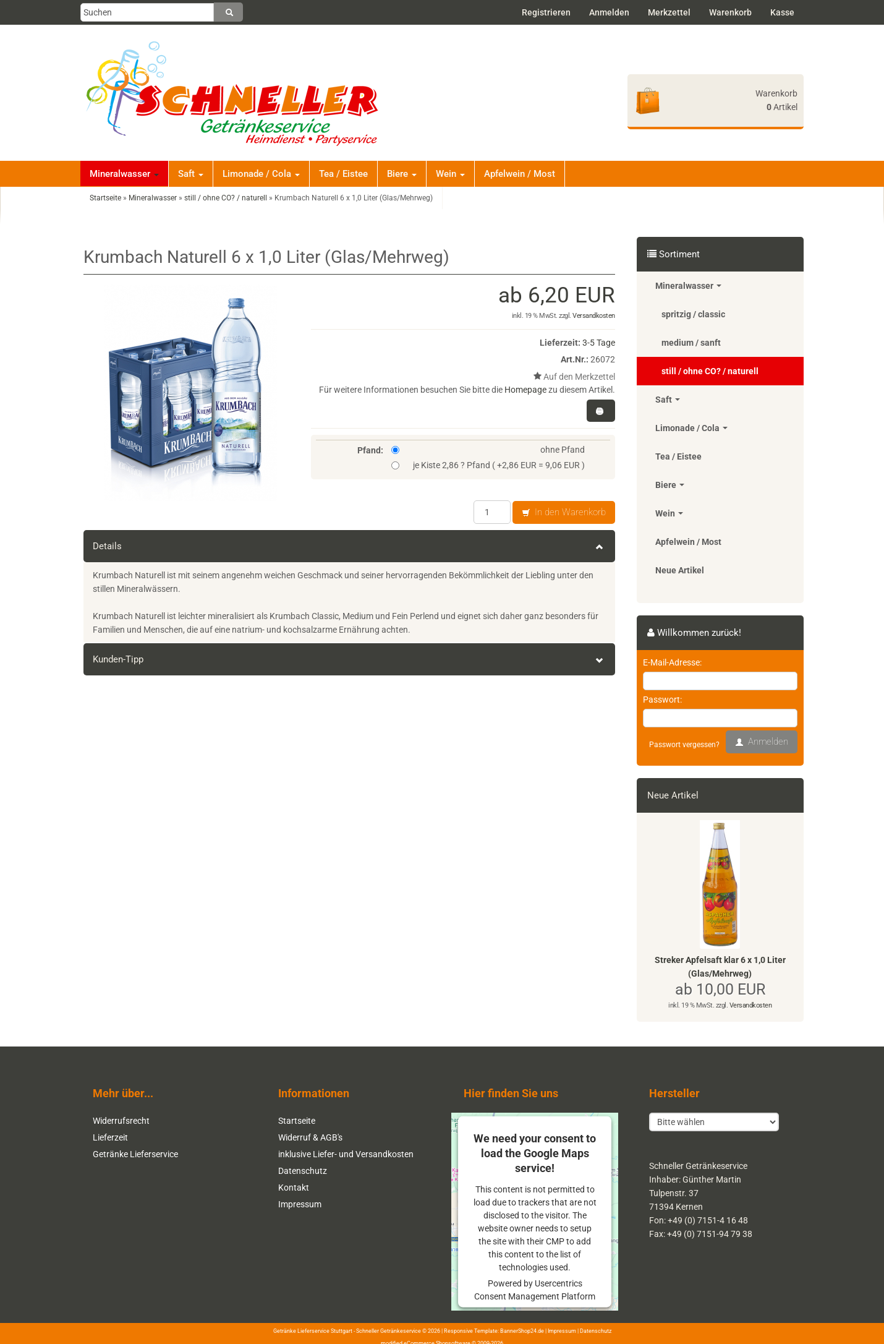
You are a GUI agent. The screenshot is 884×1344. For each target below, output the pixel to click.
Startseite (296, 1121)
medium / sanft (691, 343)
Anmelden (609, 12)
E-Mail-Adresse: (672, 662)
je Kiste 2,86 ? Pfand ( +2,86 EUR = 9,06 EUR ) (488, 465)
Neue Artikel (679, 570)
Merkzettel (669, 12)
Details (349, 546)
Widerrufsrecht (121, 1121)
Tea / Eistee (343, 173)
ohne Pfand (488, 450)
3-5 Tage (598, 343)
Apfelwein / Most (519, 173)
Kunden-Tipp (349, 659)
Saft (190, 173)
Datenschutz (302, 1171)
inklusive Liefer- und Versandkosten (346, 1154)
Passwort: (662, 699)
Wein (450, 173)
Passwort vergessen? (684, 744)
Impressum (299, 1204)
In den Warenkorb (564, 513)
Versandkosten (593, 316)
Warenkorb (730, 12)
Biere (402, 173)
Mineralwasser (124, 173)
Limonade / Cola (261, 173)
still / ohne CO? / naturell (710, 371)
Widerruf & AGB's (310, 1137)
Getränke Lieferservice (135, 1154)
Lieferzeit (110, 1137)
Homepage (525, 390)
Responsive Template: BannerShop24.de (494, 1330)
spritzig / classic (693, 314)
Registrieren (546, 12)
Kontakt (293, 1187)
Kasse (782, 12)
